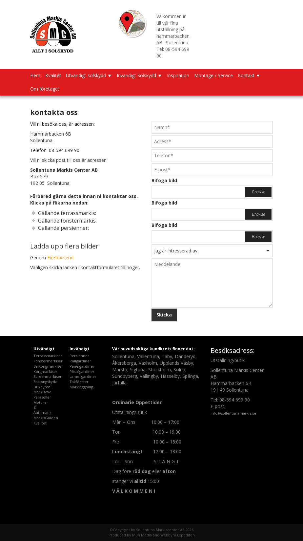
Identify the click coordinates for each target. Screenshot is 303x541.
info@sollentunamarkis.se (233, 413)
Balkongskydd (45, 381)
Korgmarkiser (45, 371)
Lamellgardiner (83, 376)
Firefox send (60, 257)
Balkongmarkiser (48, 366)
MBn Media (142, 534)
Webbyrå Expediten (177, 534)
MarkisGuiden (45, 417)
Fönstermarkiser (48, 360)
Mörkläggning (81, 386)
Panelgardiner (82, 366)
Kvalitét (40, 423)
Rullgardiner (80, 360)
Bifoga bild (164, 180)
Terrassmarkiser (47, 355)
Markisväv (42, 391)
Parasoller (42, 397)
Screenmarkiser (47, 376)
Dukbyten (42, 386)
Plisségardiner (82, 371)
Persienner (79, 355)
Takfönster (79, 381)
